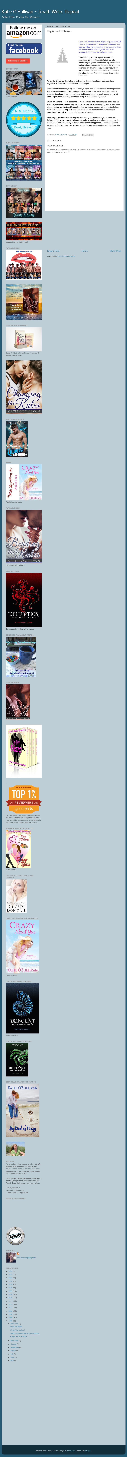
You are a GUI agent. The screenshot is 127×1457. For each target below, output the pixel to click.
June (13, 1357)
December (15, 1324)
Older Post (115, 251)
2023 (11, 1271)
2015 (11, 1298)
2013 (11, 1304)
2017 (11, 1291)
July (12, 1354)
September (15, 1347)
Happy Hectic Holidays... (19, 1336)
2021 (11, 1278)
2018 (11, 1288)
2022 (11, 1274)
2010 (11, 1314)
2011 (11, 1311)
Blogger (88, 1451)
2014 (11, 1301)
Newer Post (53, 251)
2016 (11, 1294)
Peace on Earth (16, 1327)
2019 (11, 1284)
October (14, 1344)
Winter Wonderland (17, 1330)
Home (85, 251)
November (15, 1341)
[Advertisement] (84, 230)
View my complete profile (26, 1258)
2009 (11, 1317)
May (12, 1360)
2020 (11, 1281)
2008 (11, 1321)
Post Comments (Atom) (66, 256)
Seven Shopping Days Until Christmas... (25, 1333)
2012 (11, 1308)
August (13, 1351)
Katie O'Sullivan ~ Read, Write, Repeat (40, 11)
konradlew (71, 1451)
